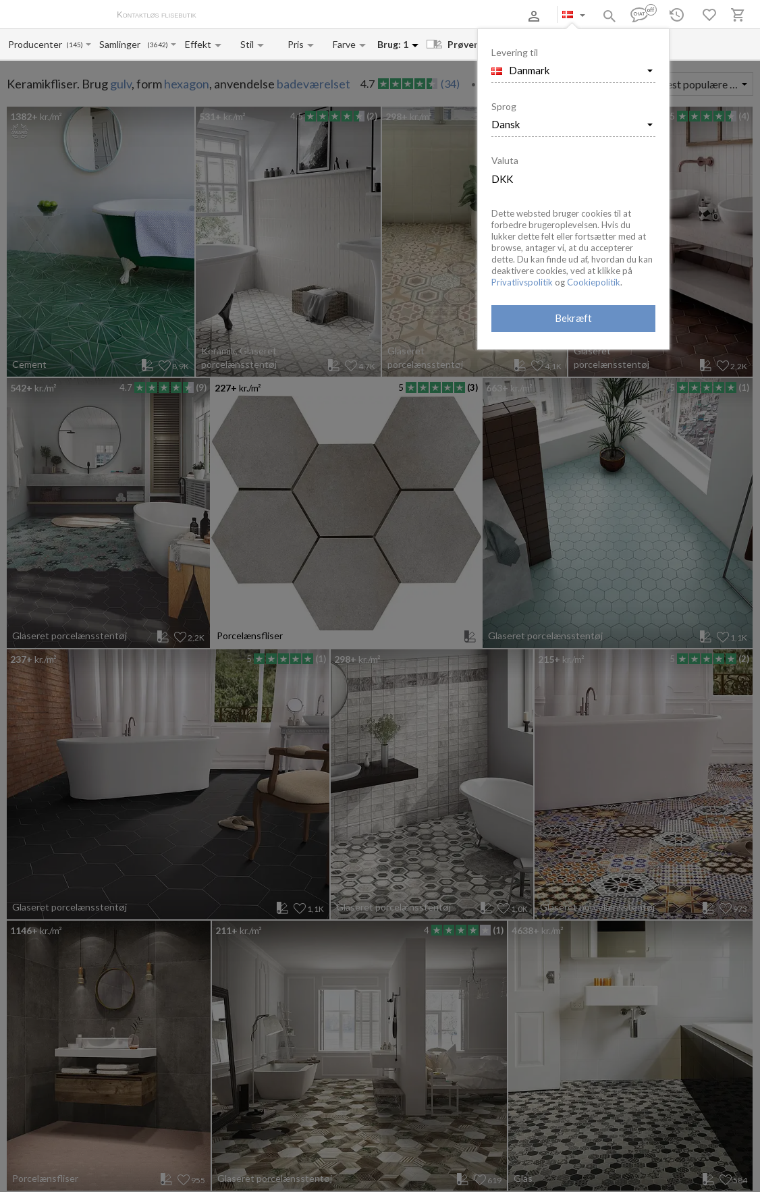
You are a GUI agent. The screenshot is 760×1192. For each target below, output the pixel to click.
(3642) (157, 45)
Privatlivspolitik (522, 282)
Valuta (504, 160)
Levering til (514, 52)
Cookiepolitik (593, 282)
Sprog (503, 106)
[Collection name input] (122, 44)
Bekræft (573, 318)
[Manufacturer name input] (36, 44)
